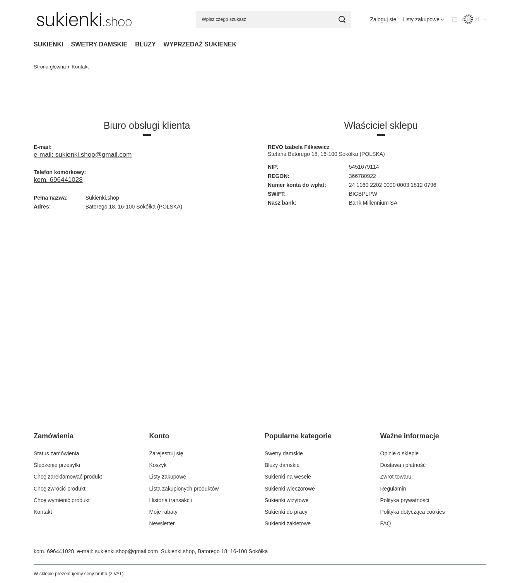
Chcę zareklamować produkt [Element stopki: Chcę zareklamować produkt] (68, 477)
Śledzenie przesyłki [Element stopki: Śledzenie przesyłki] (57, 465)
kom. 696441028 (58, 179)
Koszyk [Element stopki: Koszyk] (158, 465)
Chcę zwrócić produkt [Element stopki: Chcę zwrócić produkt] (60, 489)
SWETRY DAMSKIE (99, 44)
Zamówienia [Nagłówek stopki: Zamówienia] (54, 436)
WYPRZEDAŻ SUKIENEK (200, 44)
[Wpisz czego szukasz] (273, 19)
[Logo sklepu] (84, 19)
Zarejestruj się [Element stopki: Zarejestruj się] (166, 453)
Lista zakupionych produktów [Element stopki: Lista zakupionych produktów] (184, 489)
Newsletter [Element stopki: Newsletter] (162, 523)
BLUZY (145, 44)
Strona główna (50, 67)
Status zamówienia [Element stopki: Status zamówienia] (56, 453)
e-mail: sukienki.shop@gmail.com (83, 154)
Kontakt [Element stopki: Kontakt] (43, 512)
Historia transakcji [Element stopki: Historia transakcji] (170, 500)
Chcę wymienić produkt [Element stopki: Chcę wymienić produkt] (62, 500)
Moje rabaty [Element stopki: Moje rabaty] (163, 512)
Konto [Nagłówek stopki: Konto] (159, 436)
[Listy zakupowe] (423, 19)
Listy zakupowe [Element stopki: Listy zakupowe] (167, 477)
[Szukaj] (342, 19)
